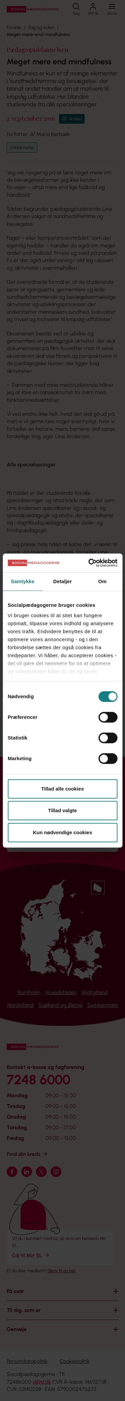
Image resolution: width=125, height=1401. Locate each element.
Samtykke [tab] (22, 581)
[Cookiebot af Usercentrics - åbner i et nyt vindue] (89, 562)
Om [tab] (102, 581)
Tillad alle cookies (62, 789)
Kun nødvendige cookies (62, 832)
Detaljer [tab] (62, 581)
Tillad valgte (62, 810)
